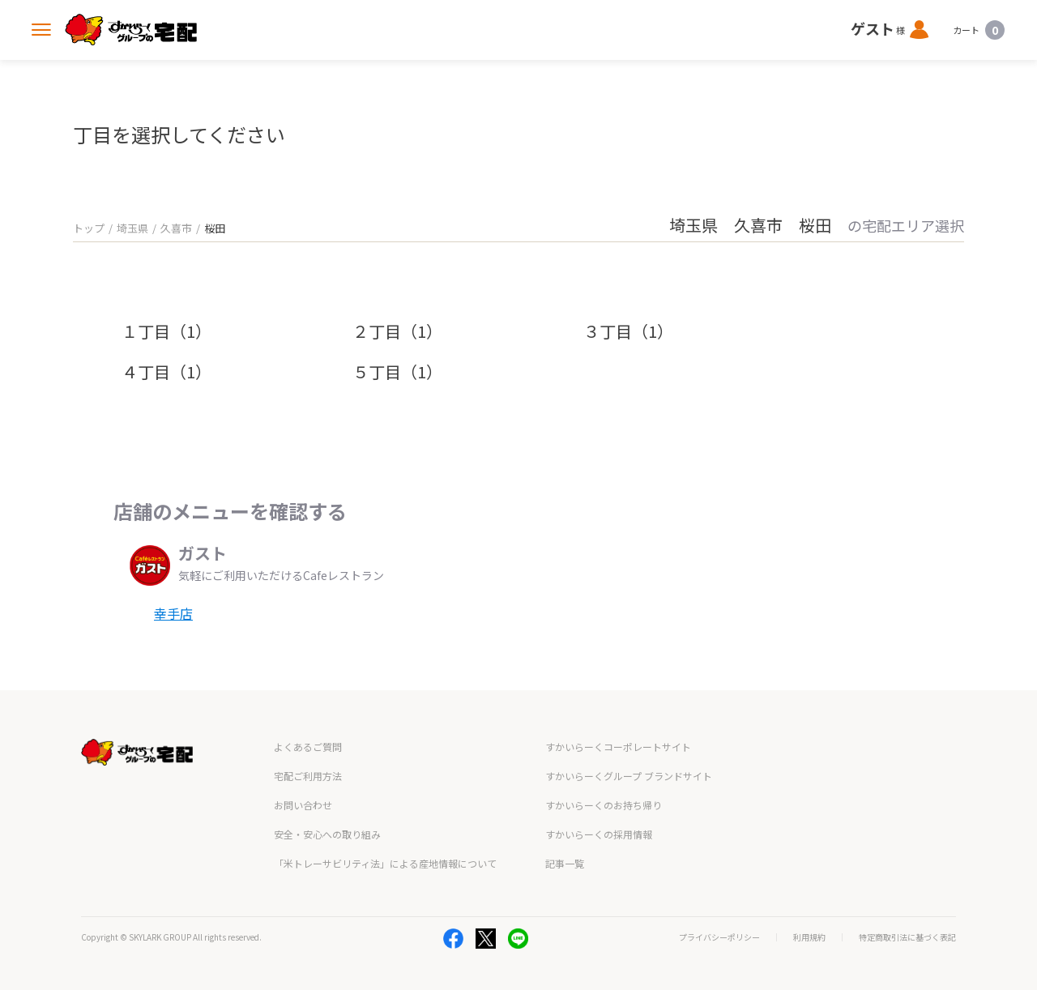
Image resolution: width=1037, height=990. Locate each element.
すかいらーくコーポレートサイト (618, 746)
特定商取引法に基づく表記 (907, 937)
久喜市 (176, 228)
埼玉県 (132, 228)
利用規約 (809, 937)
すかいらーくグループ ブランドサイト (628, 776)
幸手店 (173, 613)
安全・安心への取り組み (327, 834)
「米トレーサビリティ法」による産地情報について (385, 863)
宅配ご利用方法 (308, 776)
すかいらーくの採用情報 (598, 834)
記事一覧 (564, 863)
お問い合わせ (303, 805)
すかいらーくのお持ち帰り (603, 805)
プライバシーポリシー (719, 937)
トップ (89, 228)
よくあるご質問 (308, 746)
